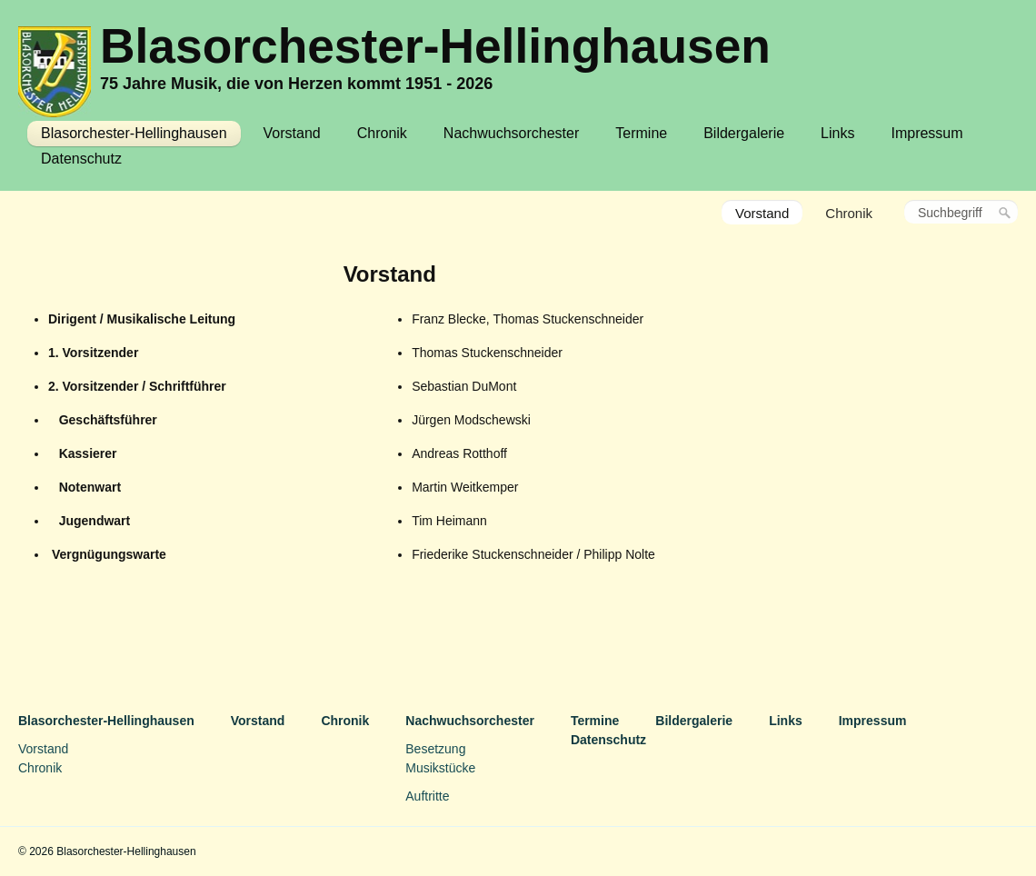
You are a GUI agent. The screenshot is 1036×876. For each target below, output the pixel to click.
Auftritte (427, 796)
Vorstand (292, 133)
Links (837, 133)
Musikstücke (440, 768)
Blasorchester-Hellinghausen (435, 46)
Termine (641, 133)
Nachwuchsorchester (511, 133)
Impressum (926, 133)
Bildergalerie (743, 133)
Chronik (382, 133)
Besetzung (435, 749)
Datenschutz (81, 158)
